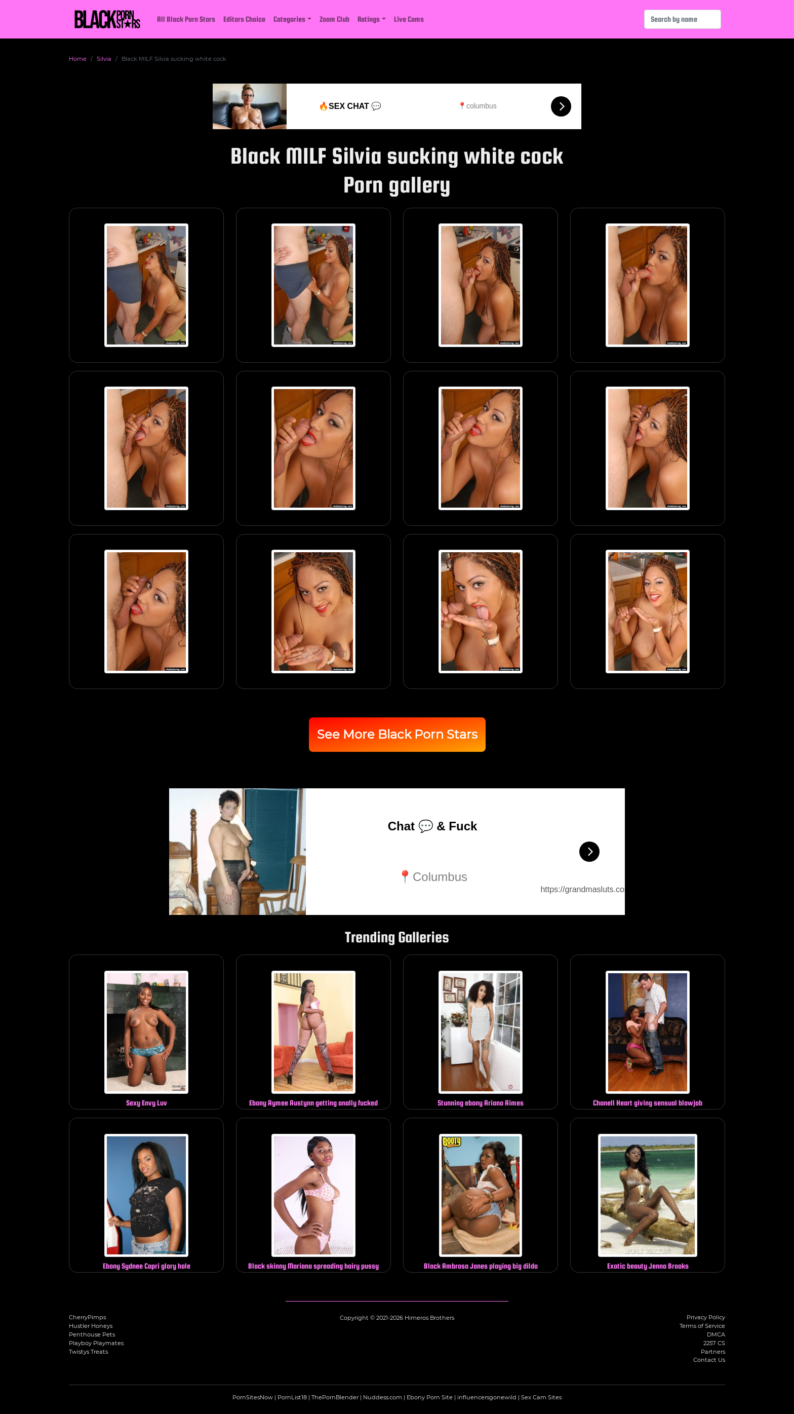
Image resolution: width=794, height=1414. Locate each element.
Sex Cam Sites (541, 1397)
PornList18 (292, 1397)
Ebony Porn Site (430, 1397)
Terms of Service (702, 1325)
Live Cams (409, 19)
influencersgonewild (487, 1397)
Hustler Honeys (90, 1325)
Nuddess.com (382, 1397)
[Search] (682, 19)
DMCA (716, 1334)
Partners (713, 1351)
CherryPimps (87, 1317)
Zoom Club (334, 19)
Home (78, 58)
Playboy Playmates (96, 1343)
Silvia (104, 58)
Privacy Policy (706, 1317)
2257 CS (714, 1343)
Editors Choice (244, 19)
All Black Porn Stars (186, 19)
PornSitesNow (252, 1397)
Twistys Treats (88, 1351)
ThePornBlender (335, 1397)
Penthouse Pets (92, 1334)
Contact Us (709, 1359)
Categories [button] (289, 19)
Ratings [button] (369, 19)
